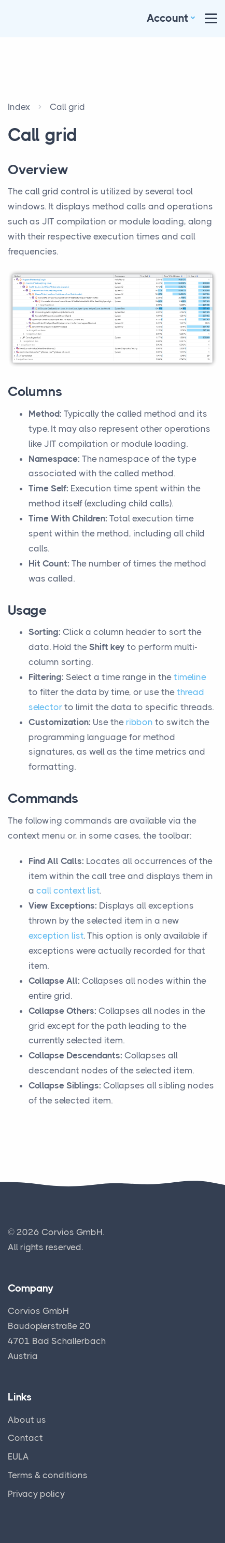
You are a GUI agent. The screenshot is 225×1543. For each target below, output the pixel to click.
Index (19, 107)
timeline (190, 677)
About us (27, 1419)
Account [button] (167, 18)
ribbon (139, 722)
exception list (56, 935)
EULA (18, 1456)
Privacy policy (36, 1494)
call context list (68, 890)
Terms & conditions (48, 1475)
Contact (25, 1438)
